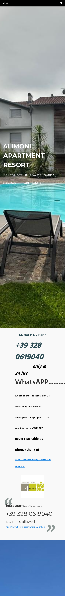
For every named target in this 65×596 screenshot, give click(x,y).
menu (5, 3)
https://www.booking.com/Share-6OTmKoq (25, 527)
